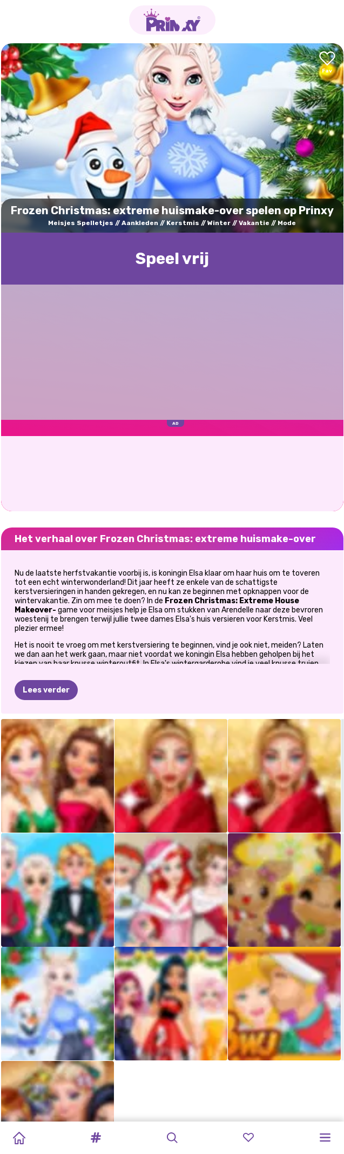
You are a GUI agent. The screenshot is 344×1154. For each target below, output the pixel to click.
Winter (219, 223)
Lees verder (46, 690)
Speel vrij (172, 258)
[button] (95, 1138)
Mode (287, 223)
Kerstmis (182, 223)
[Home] (18, 1138)
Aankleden (140, 223)
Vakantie (254, 223)
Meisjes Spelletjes (80, 223)
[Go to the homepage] (172, 20)
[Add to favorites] (327, 63)
